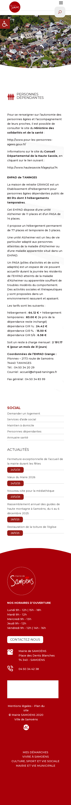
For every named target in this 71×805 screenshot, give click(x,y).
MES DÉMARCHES (35, 752)
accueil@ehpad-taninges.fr (38, 372)
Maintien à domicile (20, 425)
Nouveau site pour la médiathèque (30, 491)
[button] (5, 24)
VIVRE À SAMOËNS (35, 756)
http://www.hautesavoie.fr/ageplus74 (32, 167)
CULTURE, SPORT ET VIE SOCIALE (35, 761)
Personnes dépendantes (24, 431)
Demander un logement (23, 413)
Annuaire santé (17, 437)
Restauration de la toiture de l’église (31, 527)
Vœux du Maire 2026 (21, 477)
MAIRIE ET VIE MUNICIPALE (35, 765)
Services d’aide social (21, 419)
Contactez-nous (25, 639)
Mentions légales (19, 706)
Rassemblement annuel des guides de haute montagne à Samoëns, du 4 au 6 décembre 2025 (33, 509)
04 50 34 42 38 (29, 669)
